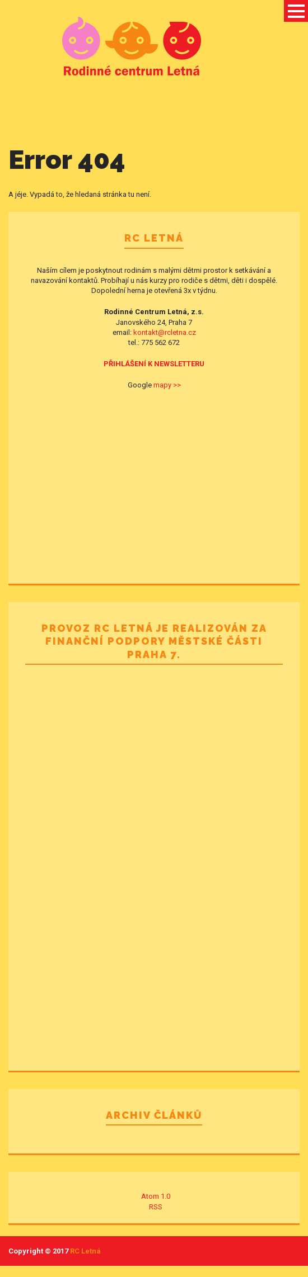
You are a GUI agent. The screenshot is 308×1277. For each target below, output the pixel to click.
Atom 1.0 (155, 1196)
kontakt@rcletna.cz (164, 332)
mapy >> (167, 385)
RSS (155, 1207)
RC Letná (85, 1251)
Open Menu (296, 11)
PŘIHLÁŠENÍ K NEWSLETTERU (154, 364)
